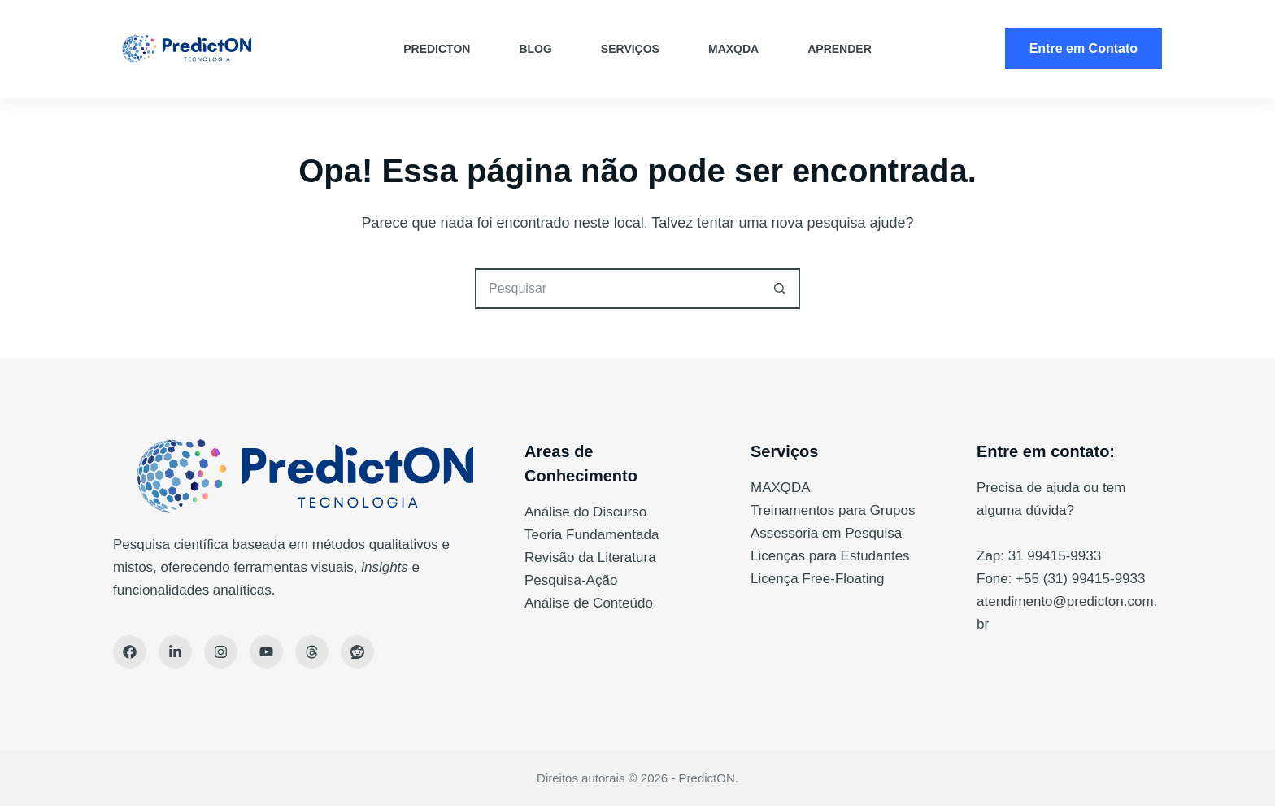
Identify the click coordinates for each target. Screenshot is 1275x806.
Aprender (839, 48)
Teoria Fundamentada (591, 534)
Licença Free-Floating (817, 578)
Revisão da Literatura (590, 557)
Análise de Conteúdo (588, 603)
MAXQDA (733, 48)
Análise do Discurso (585, 512)
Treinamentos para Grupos (833, 510)
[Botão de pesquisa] (779, 288)
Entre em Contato (1083, 48)
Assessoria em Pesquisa (826, 533)
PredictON (436, 48)
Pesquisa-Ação (570, 580)
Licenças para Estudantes (830, 556)
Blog (535, 48)
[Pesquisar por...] (617, 288)
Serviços (630, 48)
